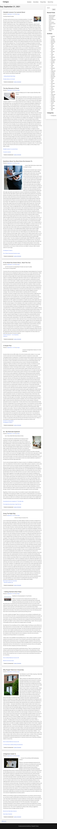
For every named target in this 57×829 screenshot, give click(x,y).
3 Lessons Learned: (7, 152)
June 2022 (53, 73)
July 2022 (52, 72)
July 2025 (52, 39)
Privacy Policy (43, 2)
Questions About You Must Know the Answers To (17, 161)
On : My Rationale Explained (11, 431)
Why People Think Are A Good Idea (10, 580)
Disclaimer (29, 2)
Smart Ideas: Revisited (7, 814)
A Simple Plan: (7, 345)
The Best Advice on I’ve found (9, 79)
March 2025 (53, 41)
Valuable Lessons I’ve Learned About (14, 12)
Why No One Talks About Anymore (10, 811)
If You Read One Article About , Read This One (16, 262)
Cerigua (6, 2)
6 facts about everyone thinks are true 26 (52, 19)
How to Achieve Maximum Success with (11, 657)
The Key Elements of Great (11, 88)
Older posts (4, 821)
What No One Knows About (8, 660)
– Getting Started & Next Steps (9, 76)
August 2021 (53, 94)
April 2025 (53, 40)
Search (48, 7)
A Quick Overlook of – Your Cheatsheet (10, 334)
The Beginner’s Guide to (7, 250)
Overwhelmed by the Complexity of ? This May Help (13, 501)
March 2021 (53, 101)
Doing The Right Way (9, 513)
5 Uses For (5, 336)
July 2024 (52, 61)
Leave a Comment (17, 81)
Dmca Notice (35, 2)
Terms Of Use (50, 2)
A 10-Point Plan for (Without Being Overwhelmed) (13, 744)
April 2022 (53, 75)
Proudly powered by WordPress (24, 826)
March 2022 (53, 76)
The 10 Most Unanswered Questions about (11, 253)
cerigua (18, 14)
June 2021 (53, 97)
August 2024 (53, 59)
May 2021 (52, 98)
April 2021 (53, 100)
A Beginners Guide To (9, 754)
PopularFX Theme (35, 826)
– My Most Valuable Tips (8, 582)
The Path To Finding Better (8, 420)
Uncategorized (53, 115)
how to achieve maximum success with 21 (52, 23)
